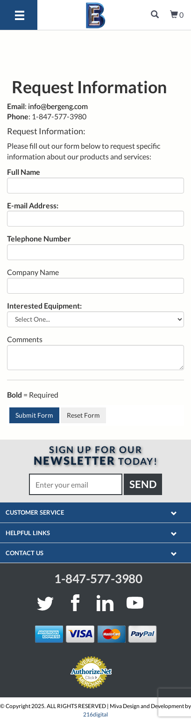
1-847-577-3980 (98, 578)
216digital (95, 714)
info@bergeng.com (58, 106)
